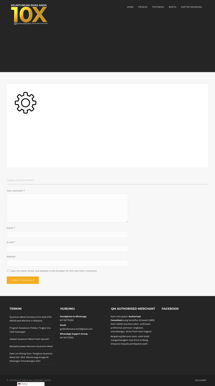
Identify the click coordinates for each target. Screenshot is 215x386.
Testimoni (158, 7)
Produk (142, 7)
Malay (22, 384)
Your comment (16, 190)
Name (11, 227)
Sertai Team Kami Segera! (139, 331)
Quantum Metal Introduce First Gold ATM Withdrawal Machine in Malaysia (30, 318)
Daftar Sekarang (191, 7)
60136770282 (67, 320)
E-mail (11, 242)
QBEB (151, 320)
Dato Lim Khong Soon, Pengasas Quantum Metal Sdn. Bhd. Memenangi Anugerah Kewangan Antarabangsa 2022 (31, 357)
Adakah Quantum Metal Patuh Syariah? (29, 339)
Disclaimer (200, 380)
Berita (172, 7)
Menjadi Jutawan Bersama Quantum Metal (31, 346)
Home (130, 7)
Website (11, 256)
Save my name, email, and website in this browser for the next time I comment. (54, 270)
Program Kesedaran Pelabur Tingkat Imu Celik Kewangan (30, 329)
